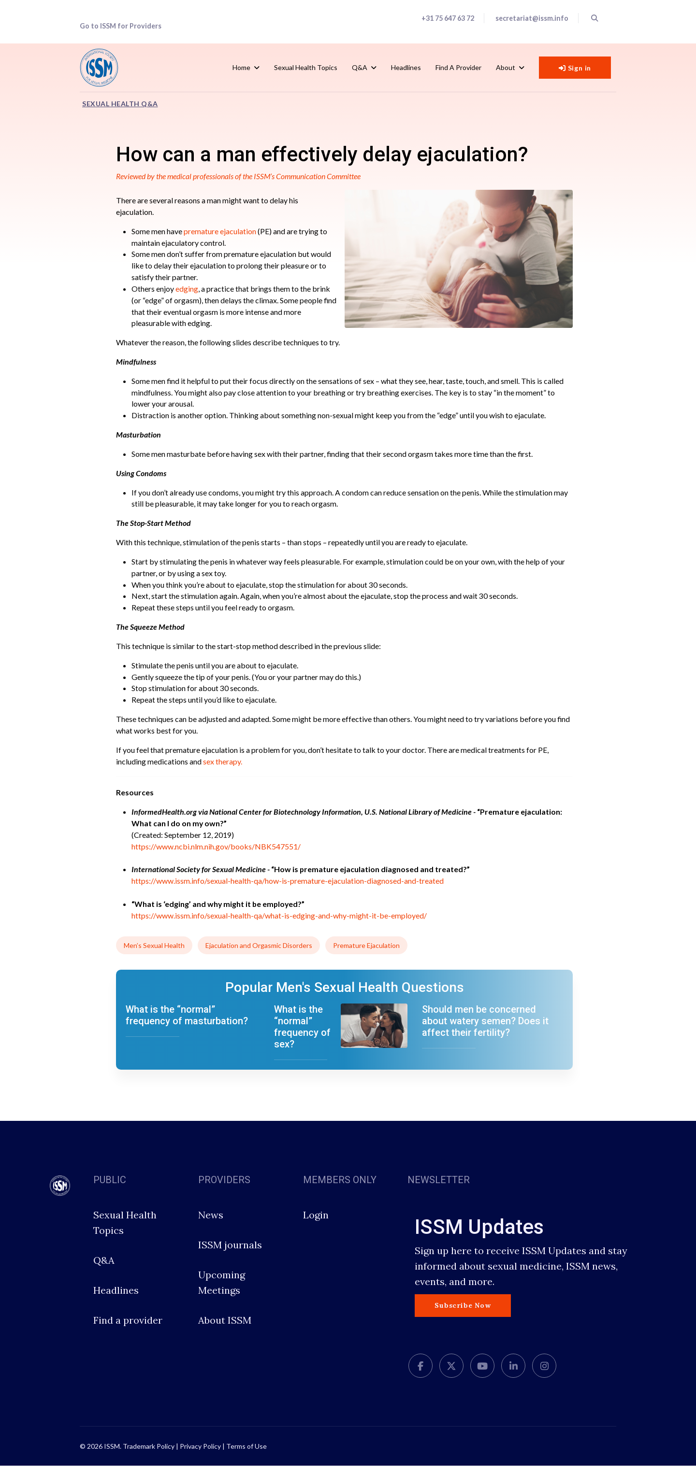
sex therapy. (222, 764)
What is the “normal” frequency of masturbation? (187, 1019)
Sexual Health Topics (305, 67)
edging (186, 289)
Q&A (359, 67)
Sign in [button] (575, 68)
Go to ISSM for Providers (120, 26)
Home (241, 67)
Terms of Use (246, 1450)
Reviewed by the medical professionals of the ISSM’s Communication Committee (240, 176)
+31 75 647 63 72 (447, 18)
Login (316, 1219)
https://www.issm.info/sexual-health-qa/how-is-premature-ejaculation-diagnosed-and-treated (287, 884)
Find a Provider (458, 67)
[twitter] (451, 1370)
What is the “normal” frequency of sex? (302, 1031)
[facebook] (420, 1370)
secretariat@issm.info (531, 18)
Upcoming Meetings (221, 1286)
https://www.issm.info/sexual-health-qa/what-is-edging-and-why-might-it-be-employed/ (279, 919)
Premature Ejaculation (366, 950)
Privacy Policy (200, 1450)
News (210, 1219)
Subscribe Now (463, 1309)
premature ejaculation (220, 231)
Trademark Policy (148, 1450)
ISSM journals (230, 1249)
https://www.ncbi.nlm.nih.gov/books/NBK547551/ (216, 849)
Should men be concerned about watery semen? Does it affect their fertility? (485, 1025)
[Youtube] (482, 1370)
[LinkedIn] (513, 1370)
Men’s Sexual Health (154, 950)
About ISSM (224, 1324)
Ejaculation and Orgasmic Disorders (258, 950)
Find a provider (127, 1324)
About (505, 67)
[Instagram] (544, 1370)
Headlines (406, 67)
